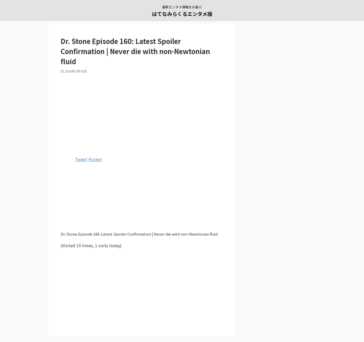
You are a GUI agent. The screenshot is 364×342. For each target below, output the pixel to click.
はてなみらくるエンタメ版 (182, 13)
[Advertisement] (141, 114)
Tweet (81, 159)
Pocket (95, 159)
